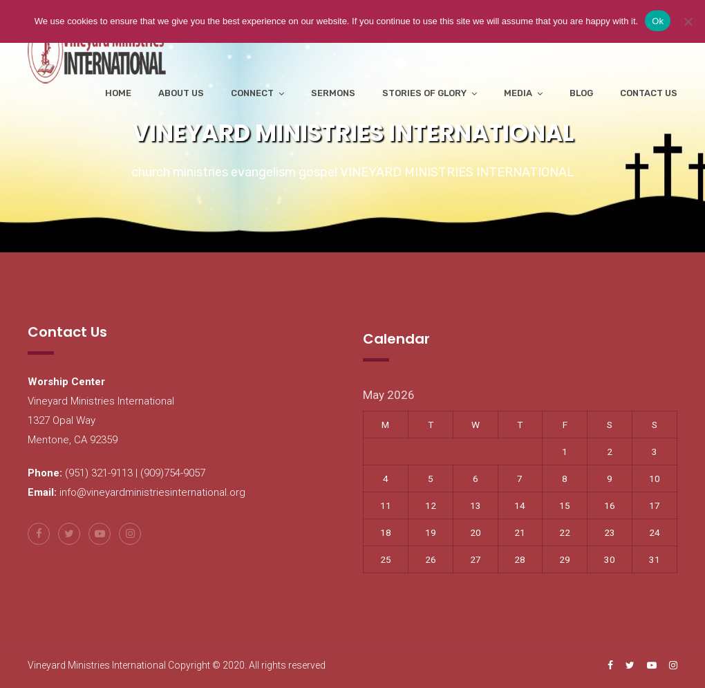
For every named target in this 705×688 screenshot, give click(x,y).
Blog (581, 93)
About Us (181, 93)
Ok (658, 21)
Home (118, 93)
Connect (252, 93)
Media (518, 93)
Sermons (333, 93)
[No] (688, 21)
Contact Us (648, 93)
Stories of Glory (424, 93)
